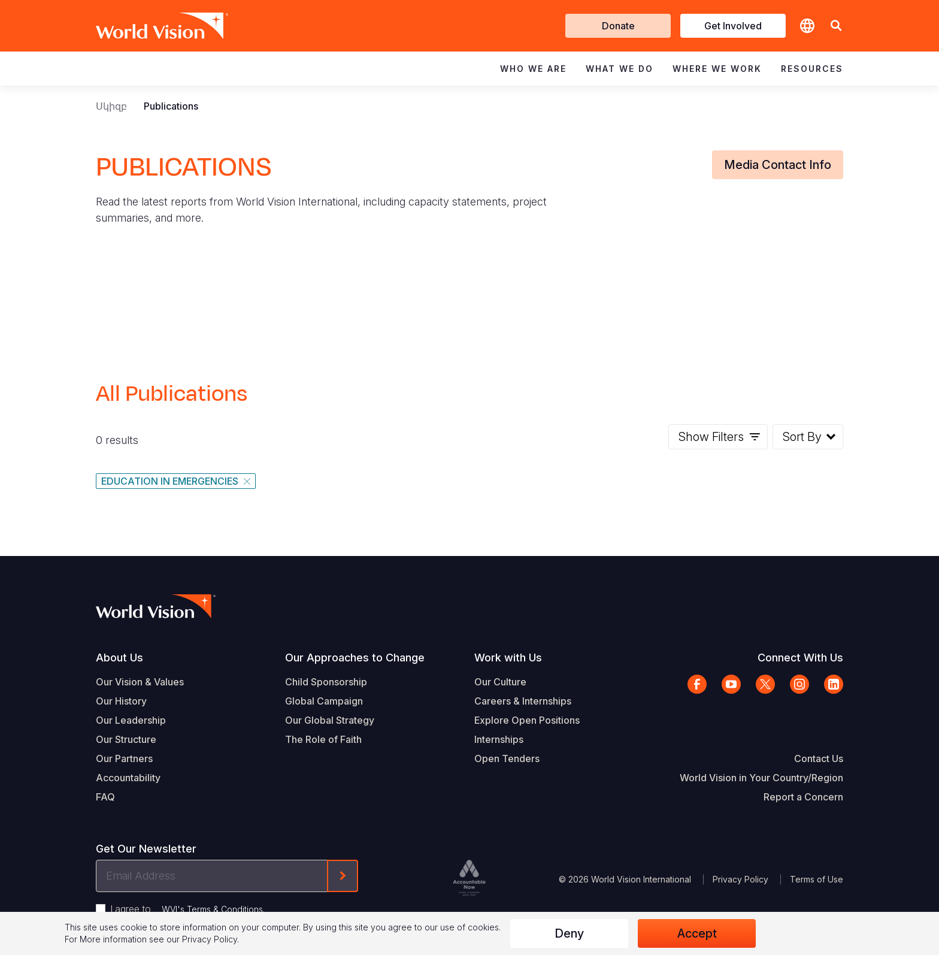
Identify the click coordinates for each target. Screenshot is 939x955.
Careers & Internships (522, 701)
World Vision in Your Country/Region (761, 778)
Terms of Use (816, 879)
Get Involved (733, 26)
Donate (618, 26)
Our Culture (500, 682)
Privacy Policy (740, 879)
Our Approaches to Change (355, 657)
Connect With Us (800, 657)
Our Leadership (131, 720)
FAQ (105, 797)
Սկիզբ (111, 106)
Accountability (128, 778)
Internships (498, 739)
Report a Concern (803, 797)
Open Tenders (507, 758)
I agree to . (187, 909)
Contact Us (818, 758)
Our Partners (124, 758)
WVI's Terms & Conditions (212, 909)
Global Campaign (324, 701)
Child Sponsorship (326, 682)
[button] (836, 26)
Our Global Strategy (329, 720)
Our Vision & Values (140, 682)
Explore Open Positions (527, 720)
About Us (119, 657)
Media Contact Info (777, 165)
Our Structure (126, 739)
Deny (569, 933)
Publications (171, 106)
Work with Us (508, 657)
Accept (697, 933)
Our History (121, 701)
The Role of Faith (323, 739)
